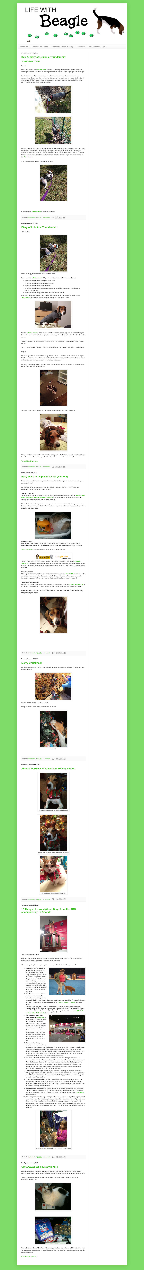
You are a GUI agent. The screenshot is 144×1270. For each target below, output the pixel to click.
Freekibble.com (71, 574)
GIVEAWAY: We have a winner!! (39, 1166)
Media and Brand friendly (62, 47)
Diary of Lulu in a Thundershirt (39, 227)
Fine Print (81, 47)
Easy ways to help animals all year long (44, 476)
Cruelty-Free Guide (40, 47)
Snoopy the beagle (97, 47)
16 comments (47, 899)
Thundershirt (28, 157)
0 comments (46, 217)
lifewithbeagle (32, 217)
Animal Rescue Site (76, 584)
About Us (24, 47)
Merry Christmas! (31, 663)
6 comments (47, 758)
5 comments (47, 653)
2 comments (46, 466)
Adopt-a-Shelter (26, 549)
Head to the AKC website (67, 1002)
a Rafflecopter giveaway (29, 1256)
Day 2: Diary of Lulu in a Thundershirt (43, 57)
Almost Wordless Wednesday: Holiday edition (48, 768)
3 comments (47, 1157)
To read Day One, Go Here (30, 61)
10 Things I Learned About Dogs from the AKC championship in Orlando (48, 910)
